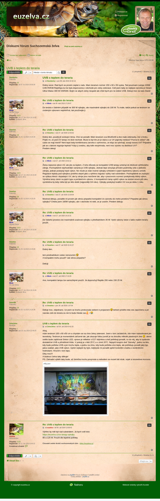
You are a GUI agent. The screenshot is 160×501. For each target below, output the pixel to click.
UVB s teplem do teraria (23, 68)
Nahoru (78, 484)
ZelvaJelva (13, 323)
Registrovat (121, 15)
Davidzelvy (13, 77)
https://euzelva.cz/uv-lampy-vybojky (59, 434)
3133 (18, 442)
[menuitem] (16, 55)
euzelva (12, 436)
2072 (18, 116)
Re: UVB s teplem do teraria (58, 100)
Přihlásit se (121, 11)
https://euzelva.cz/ (86, 443)
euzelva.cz (25, 485)
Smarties (12, 130)
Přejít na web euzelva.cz (73, 46)
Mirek (11, 110)
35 (18, 83)
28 (18, 135)
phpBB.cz (85, 477)
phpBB (72, 475)
